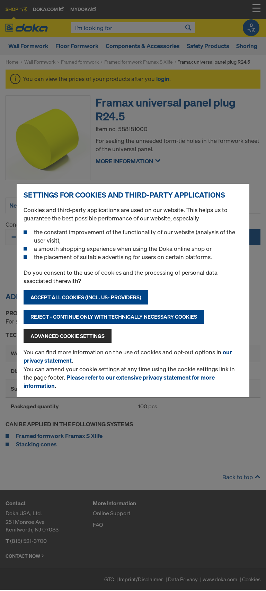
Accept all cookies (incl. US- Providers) (85, 297)
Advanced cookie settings (67, 336)
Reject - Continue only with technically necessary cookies (113, 316)
